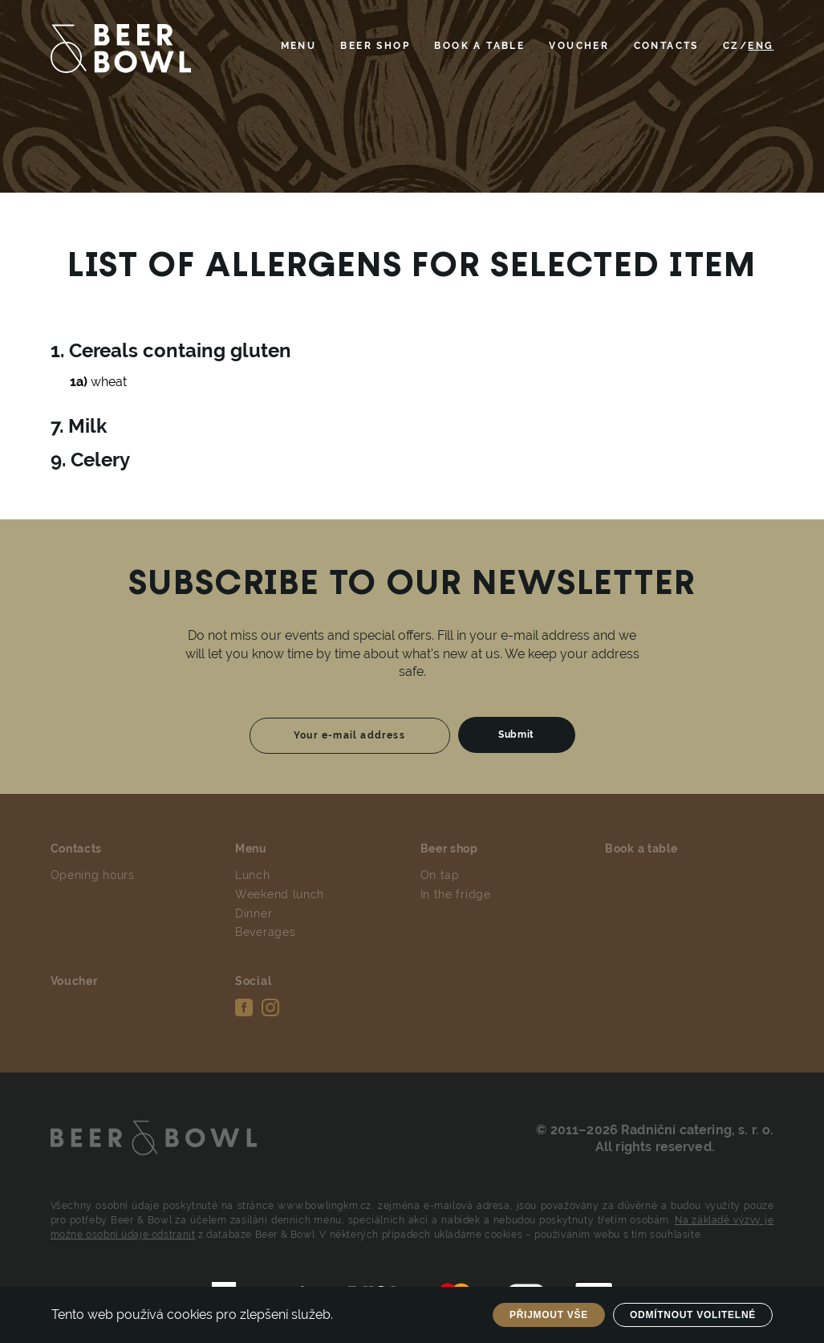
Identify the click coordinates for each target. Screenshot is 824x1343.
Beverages (265, 932)
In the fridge (455, 894)
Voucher (579, 45)
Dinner (253, 913)
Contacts (666, 45)
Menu (299, 45)
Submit (516, 734)
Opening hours (93, 875)
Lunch (252, 875)
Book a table (479, 45)
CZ (731, 45)
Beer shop (375, 45)
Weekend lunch (279, 894)
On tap (440, 875)
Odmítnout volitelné (693, 1315)
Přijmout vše (548, 1315)
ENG (760, 45)
